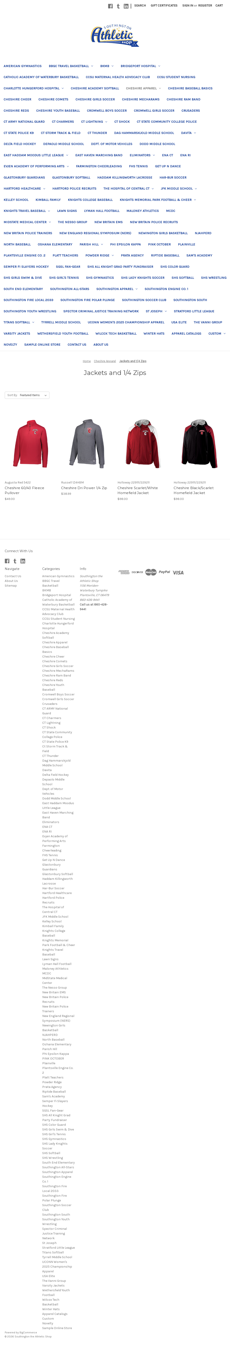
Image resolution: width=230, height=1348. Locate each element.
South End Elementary (23, 289)
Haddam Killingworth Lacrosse (124, 177)
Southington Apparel (116, 289)
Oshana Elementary (55, 244)
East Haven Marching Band (98, 155)
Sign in (187, 5)
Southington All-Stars (69, 289)
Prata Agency (132, 255)
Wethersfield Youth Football (62, 333)
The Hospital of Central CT (129, 188)
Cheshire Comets (53, 99)
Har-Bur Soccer (172, 177)
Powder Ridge (99, 255)
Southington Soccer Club (144, 300)
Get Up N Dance (168, 166)
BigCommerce (28, 1332)
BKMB (106, 66)
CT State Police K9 (19, 133)
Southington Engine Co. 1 (166, 289)
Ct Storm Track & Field (60, 133)
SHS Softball (183, 278)
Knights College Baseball (90, 200)
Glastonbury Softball (71, 177)
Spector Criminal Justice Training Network (101, 311)
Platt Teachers (65, 255)
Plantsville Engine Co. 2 (24, 255)
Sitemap (11, 586)
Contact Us (77, 345)
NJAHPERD (203, 233)
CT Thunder (97, 133)
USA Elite (179, 322)
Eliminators (142, 155)
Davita (188, 133)
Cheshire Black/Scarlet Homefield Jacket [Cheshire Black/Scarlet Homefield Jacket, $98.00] (194, 490)
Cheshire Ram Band (183, 99)
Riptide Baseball (165, 255)
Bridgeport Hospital (140, 66)
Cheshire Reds (16, 111)
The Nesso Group (72, 222)
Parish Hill (91, 244)
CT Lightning (94, 122)
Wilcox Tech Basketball (115, 333)
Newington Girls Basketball (163, 233)
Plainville (186, 244)
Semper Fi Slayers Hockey (26, 267)
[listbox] (34, 395)
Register (205, 5)
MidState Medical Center (27, 222)
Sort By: (12, 395)
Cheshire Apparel (143, 88)
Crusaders (190, 111)
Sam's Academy (199, 255)
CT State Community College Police (167, 122)
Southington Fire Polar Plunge (87, 300)
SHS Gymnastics (100, 278)
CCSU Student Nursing (176, 77)
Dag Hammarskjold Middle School (144, 133)
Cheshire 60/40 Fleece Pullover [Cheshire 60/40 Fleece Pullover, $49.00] (24, 490)
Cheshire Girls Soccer (95, 99)
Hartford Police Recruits (74, 188)
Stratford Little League (194, 311)
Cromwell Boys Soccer (107, 111)
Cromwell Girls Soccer (154, 111)
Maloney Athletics (142, 211)
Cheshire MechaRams (140, 99)
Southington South (190, 300)
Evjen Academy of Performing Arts (36, 166)
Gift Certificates (164, 5)
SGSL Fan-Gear (68, 267)
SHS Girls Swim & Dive (23, 278)
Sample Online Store (42, 345)
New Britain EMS (108, 222)
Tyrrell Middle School (61, 322)
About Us (100, 345)
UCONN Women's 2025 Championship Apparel (126, 322)
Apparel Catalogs (186, 333)
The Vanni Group (208, 322)
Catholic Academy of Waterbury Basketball (41, 77)
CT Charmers (63, 122)
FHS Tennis (138, 166)
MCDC (170, 211)
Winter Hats (154, 333)
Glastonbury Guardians (24, 177)
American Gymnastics (23, 66)
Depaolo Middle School (63, 144)
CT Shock (122, 122)
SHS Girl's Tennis (64, 278)
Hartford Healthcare (24, 188)
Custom (217, 333)
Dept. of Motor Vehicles (111, 144)
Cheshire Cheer (17, 99)
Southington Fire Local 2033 (28, 300)
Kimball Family (48, 200)
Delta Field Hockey (20, 144)
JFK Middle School (179, 188)
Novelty (10, 345)
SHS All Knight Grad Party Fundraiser (120, 267)
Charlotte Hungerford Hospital (34, 88)
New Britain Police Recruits (154, 222)
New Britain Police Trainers (28, 233)
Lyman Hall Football (101, 211)
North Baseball (17, 244)
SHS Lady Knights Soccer (142, 278)
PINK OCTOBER (159, 244)
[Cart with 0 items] (219, 5)
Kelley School (16, 200)
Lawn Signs (67, 211)
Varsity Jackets (17, 333)
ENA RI (185, 155)
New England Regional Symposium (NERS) (95, 233)
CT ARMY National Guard (24, 122)
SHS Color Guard (174, 267)
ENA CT (167, 155)
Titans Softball (19, 322)
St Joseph (156, 311)
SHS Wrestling (213, 278)
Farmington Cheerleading (99, 166)
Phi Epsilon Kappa (125, 244)
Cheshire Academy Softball (95, 88)
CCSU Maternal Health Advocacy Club (118, 77)
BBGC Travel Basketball (71, 66)
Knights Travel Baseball (27, 211)
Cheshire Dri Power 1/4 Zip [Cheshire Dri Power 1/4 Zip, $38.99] (84, 488)
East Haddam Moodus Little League (36, 155)
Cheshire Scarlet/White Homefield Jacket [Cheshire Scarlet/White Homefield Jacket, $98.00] (137, 490)
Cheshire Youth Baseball (58, 111)
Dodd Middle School (157, 144)
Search (140, 5)
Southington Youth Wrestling (30, 311)
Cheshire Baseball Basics (190, 88)
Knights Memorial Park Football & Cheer (158, 200)
